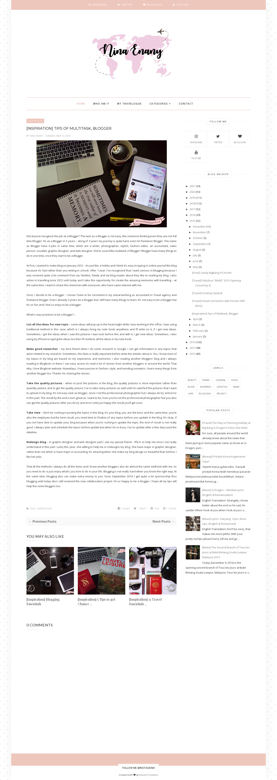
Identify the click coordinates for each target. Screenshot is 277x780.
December (199, 226)
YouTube (196, 154)
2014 (192, 342)
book (191, 386)
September (200, 244)
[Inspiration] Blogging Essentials (43, 601)
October (198, 238)
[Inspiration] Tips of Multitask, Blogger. (215, 313)
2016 (192, 215)
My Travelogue (129, 103)
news (236, 386)
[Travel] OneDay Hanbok (207, 293)
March (197, 325)
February (198, 331)
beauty (192, 380)
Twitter (218, 138)
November (199, 232)
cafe (190, 393)
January (197, 336)
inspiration (35, 120)
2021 (192, 186)
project (221, 393)
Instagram (196, 138)
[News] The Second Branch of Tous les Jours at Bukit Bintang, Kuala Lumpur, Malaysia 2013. (226, 552)
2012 (192, 354)
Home (81, 103)
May (195, 267)
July (195, 255)
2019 (192, 198)
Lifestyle (222, 386)
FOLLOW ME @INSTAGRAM (138, 768)
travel (206, 380)
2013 (192, 348)
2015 (192, 221)
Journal (220, 380)
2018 (192, 203)
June (195, 261)
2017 (192, 209)
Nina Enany (37, 135)
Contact (186, 103)
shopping (205, 386)
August (197, 249)
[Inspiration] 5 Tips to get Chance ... (96, 601)
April (195, 319)
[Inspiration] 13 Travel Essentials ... (145, 601)
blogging (205, 393)
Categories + (160, 103)
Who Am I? (101, 103)
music (234, 380)
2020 (192, 192)
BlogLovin (240, 138)
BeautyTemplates (148, 774)
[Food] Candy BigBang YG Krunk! (212, 273)
